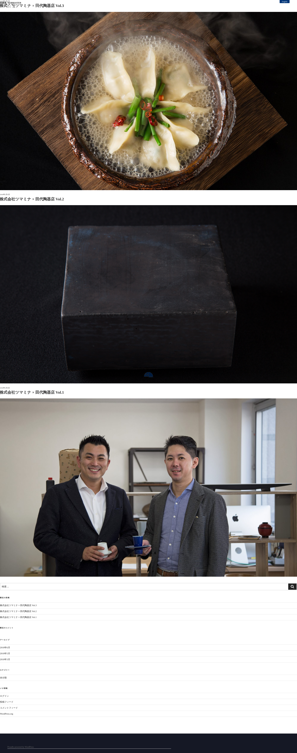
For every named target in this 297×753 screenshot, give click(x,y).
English (284, 2)
